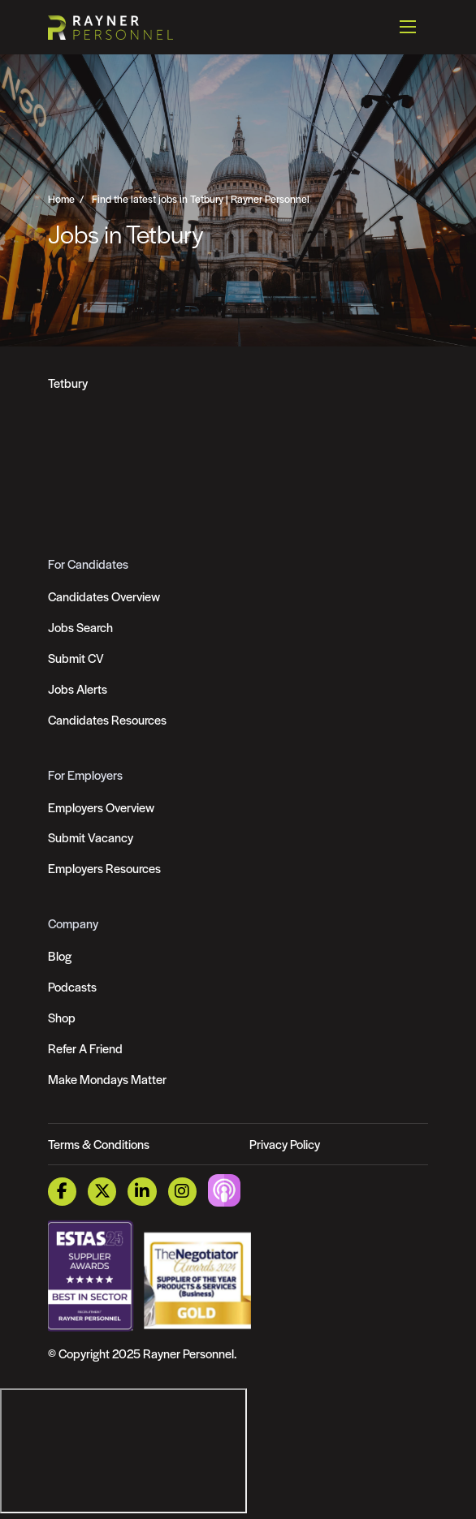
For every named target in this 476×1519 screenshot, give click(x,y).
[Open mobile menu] (407, 26)
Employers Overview (101, 806)
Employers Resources (104, 867)
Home (61, 198)
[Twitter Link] (102, 1191)
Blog (59, 955)
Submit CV (76, 657)
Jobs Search (80, 626)
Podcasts (72, 986)
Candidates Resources (107, 719)
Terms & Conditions (98, 1143)
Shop (62, 1017)
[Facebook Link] (62, 1191)
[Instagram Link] (182, 1191)
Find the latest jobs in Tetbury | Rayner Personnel (200, 198)
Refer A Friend (85, 1047)
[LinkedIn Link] (142, 1191)
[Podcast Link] (224, 1189)
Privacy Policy (284, 1143)
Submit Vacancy (90, 837)
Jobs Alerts (77, 688)
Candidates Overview (104, 596)
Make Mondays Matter (107, 1078)
